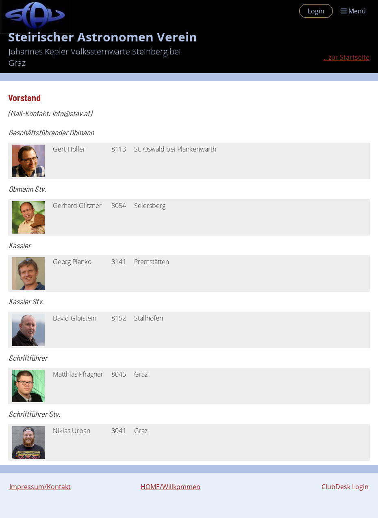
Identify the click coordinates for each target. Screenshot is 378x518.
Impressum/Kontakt (40, 486)
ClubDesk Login (345, 486)
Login (316, 11)
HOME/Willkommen (170, 486)
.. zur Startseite (346, 57)
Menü (353, 11)
